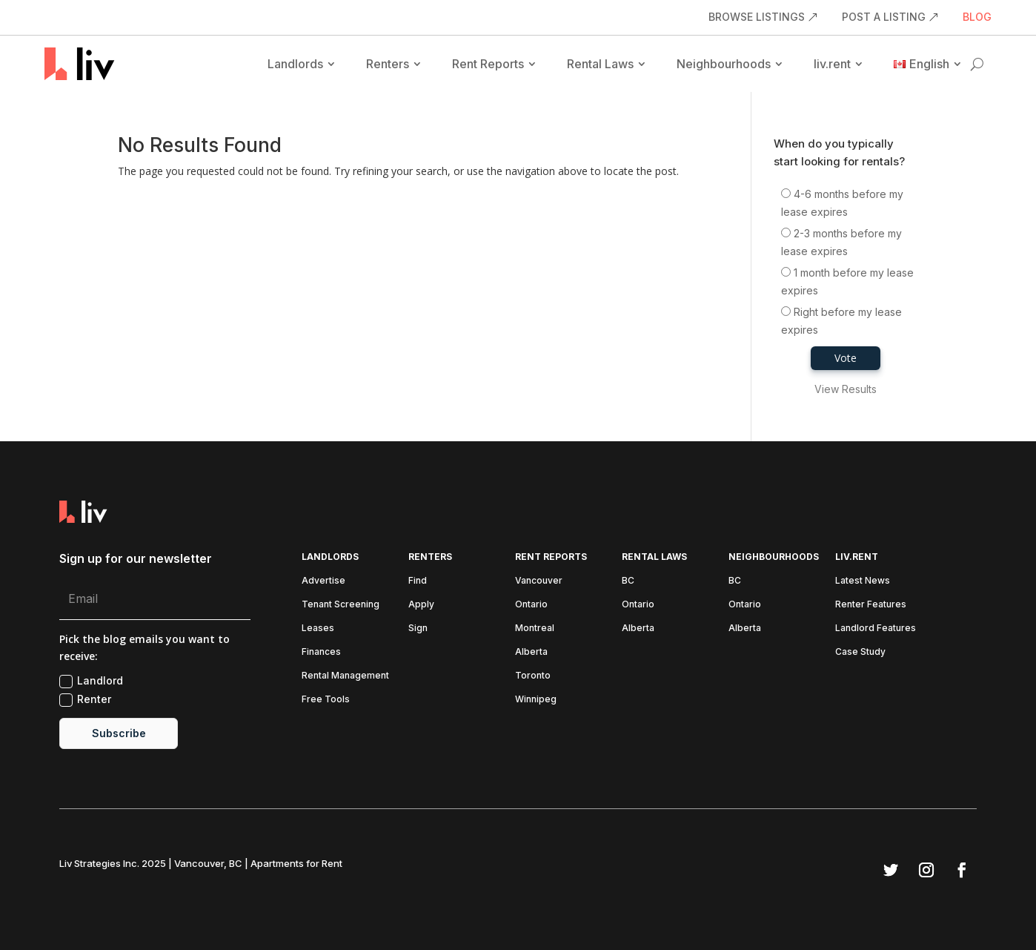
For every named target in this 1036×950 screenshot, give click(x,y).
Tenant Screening (340, 604)
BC (628, 580)
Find (417, 580)
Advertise (323, 580)
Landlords (295, 63)
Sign (418, 628)
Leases (318, 628)
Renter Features (870, 604)
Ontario (531, 604)
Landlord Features (875, 628)
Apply (421, 604)
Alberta (531, 651)
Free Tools (326, 699)
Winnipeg (536, 699)
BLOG (977, 17)
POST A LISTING (884, 17)
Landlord (91, 681)
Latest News (862, 580)
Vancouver (538, 580)
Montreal (534, 628)
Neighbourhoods (724, 63)
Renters (387, 63)
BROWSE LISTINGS (756, 17)
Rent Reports (488, 63)
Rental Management (345, 675)
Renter (85, 700)
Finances (321, 651)
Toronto (533, 675)
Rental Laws (600, 63)
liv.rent (832, 63)
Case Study (860, 651)
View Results (845, 389)
